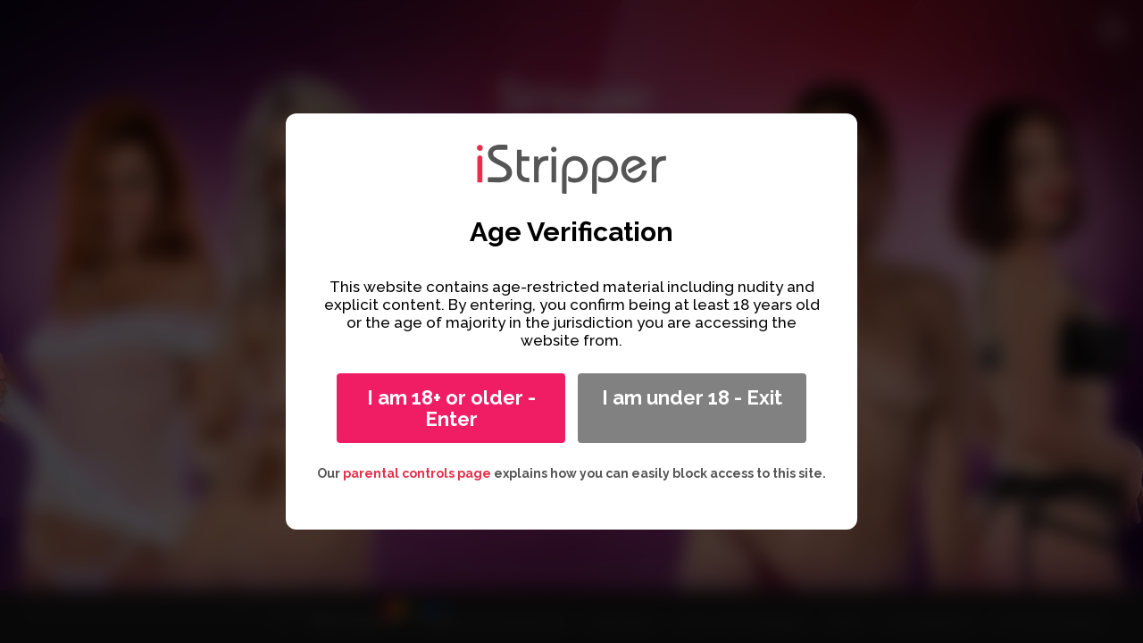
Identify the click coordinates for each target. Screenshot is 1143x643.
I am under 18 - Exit (692, 397)
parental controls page (417, 473)
